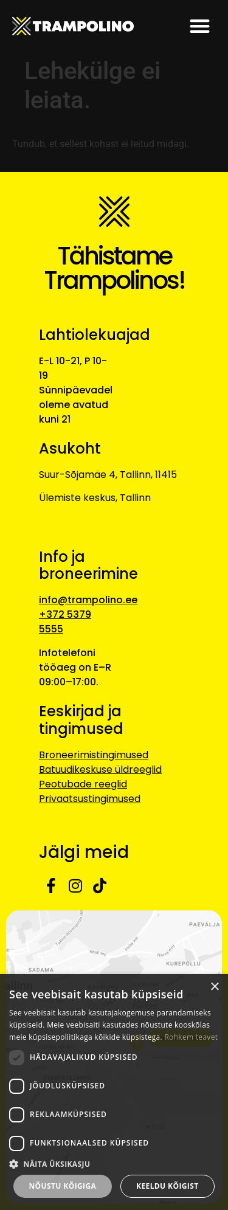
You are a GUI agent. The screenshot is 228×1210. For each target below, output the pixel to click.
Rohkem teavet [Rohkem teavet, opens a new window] (191, 1037)
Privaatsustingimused (89, 799)
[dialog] (114, 1092)
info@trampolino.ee (88, 600)
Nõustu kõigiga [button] (62, 1186)
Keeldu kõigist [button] (167, 1186)
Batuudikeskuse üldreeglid (100, 769)
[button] (200, 26)
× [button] (214, 987)
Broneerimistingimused (93, 755)
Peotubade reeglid (83, 784)
